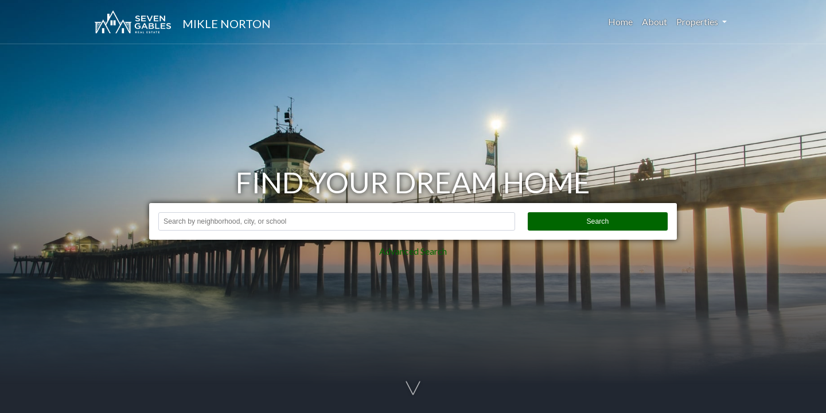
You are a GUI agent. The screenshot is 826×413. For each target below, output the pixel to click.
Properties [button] (698, 21)
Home (622, 21)
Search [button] (597, 221)
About (654, 21)
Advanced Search (413, 251)
